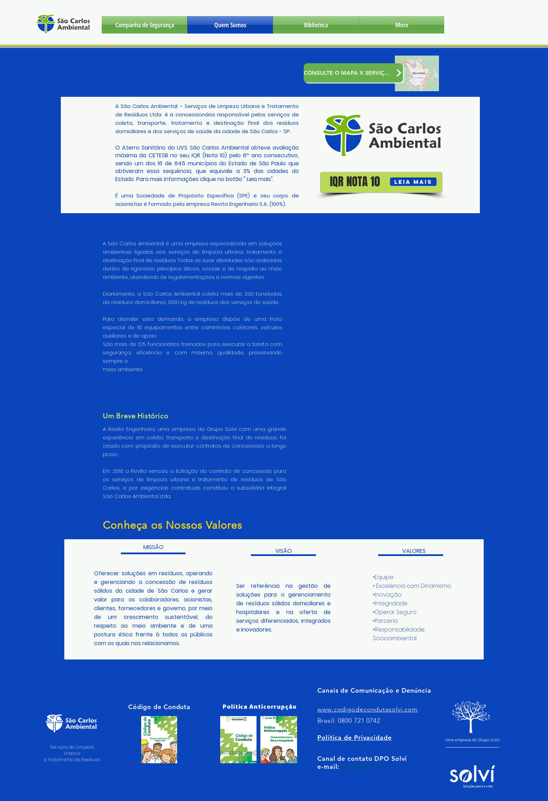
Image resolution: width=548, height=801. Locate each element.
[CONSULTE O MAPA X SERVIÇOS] (353, 72)
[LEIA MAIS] (413, 182)
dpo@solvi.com (365, 767)
